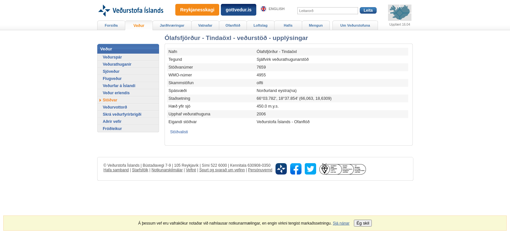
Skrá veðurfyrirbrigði (122, 114)
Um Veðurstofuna (355, 25)
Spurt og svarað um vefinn (222, 170)
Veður (138, 25)
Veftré (191, 170)
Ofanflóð (232, 25)
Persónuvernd (260, 170)
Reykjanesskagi (197, 9)
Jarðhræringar (172, 25)
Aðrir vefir (112, 121)
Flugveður (112, 78)
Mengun (316, 25)
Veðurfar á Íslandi (119, 86)
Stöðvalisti (179, 132)
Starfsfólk (140, 170)
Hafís (288, 25)
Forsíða (111, 25)
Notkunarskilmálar (167, 170)
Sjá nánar (341, 223)
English (277, 9)
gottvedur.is (238, 9)
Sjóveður (111, 71)
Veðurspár (112, 57)
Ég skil (362, 223)
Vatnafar (205, 25)
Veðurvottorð (115, 107)
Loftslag (261, 25)
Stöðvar (110, 100)
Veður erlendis (116, 93)
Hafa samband (116, 170)
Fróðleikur (112, 128)
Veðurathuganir (117, 64)
